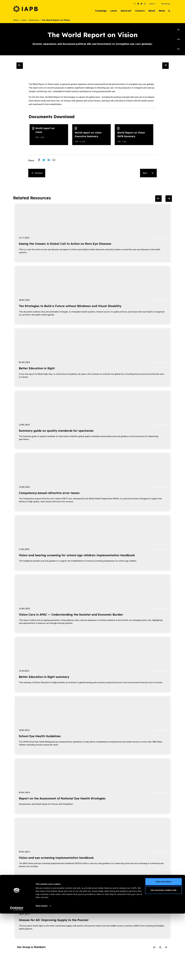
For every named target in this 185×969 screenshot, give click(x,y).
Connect (138, 10)
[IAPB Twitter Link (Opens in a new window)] (135, 4)
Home (15, 20)
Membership (165, 4)
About (150, 10)
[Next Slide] (165, 66)
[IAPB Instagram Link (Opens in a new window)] (145, 4)
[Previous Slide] (19, 66)
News (161, 10)
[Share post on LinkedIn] (50, 161)
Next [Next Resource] (148, 173)
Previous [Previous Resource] (37, 173)
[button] (153, 4)
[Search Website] (169, 11)
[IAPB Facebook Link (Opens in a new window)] (138, 4)
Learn (110, 10)
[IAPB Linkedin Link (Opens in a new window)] (141, 4)
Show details (42, 961)
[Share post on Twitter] (45, 161)
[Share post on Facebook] (40, 161)
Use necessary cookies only (163, 946)
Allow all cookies (163, 937)
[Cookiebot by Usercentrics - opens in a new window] (16, 964)
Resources (34, 20)
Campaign (97, 10)
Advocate (123, 10)
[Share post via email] (55, 161)
